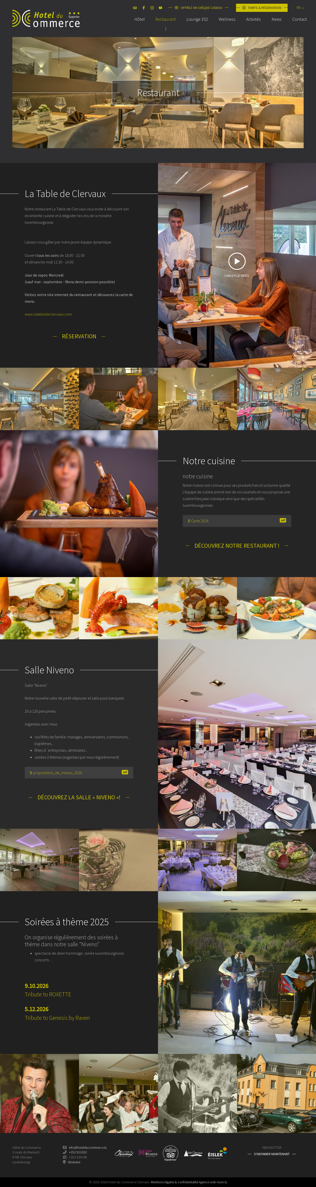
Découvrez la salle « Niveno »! (79, 797)
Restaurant (162, 25)
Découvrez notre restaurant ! (237, 545)
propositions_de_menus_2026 (79, 772)
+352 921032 (78, 1152)
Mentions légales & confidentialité (174, 1182)
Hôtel (136, 25)
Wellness (224, 25)
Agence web (207, 1182)
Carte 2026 (237, 520)
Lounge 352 (194, 25)
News (273, 25)
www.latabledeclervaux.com (48, 314)
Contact (296, 25)
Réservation (79, 336)
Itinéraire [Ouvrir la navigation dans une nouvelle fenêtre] (74, 1162)
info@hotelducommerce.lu (88, 1147)
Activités (250, 25)
